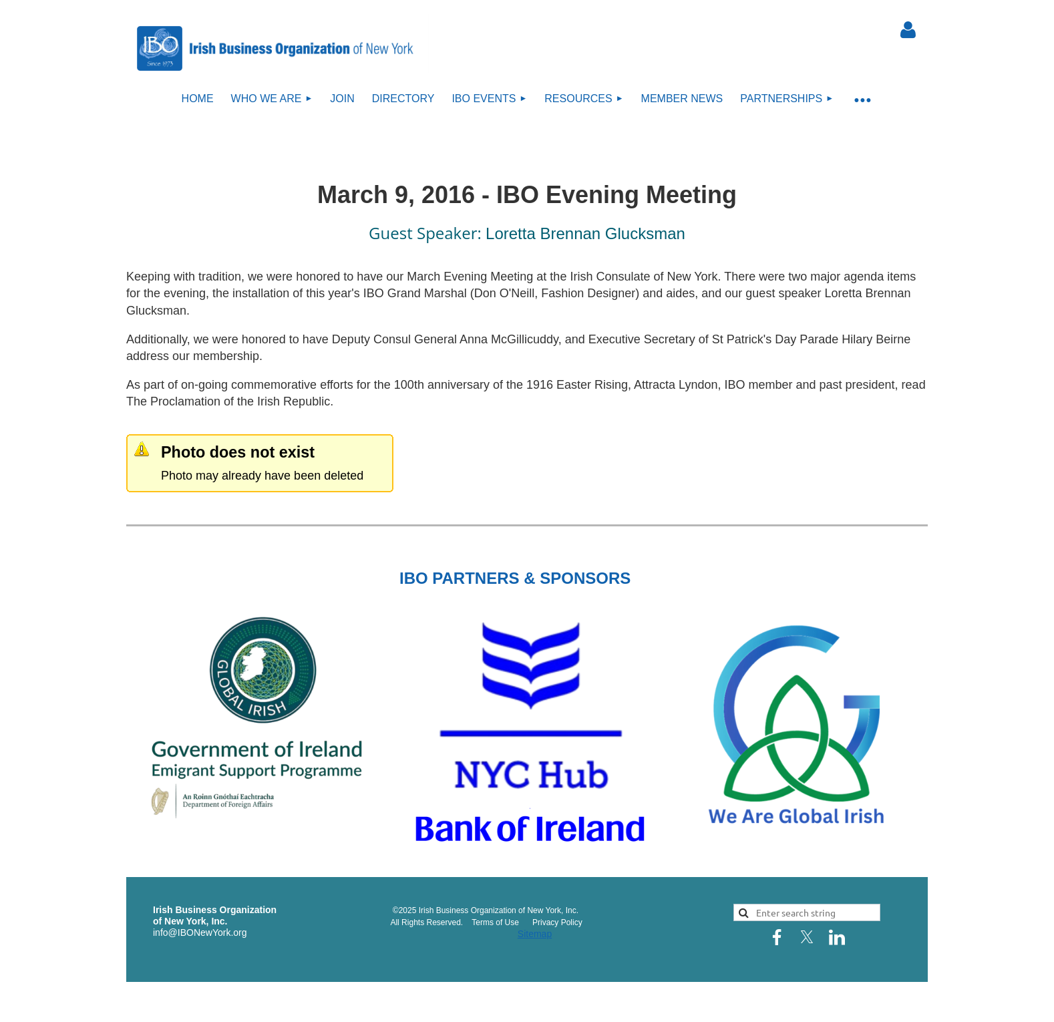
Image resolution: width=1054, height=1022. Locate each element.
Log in (907, 30)
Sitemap (535, 933)
